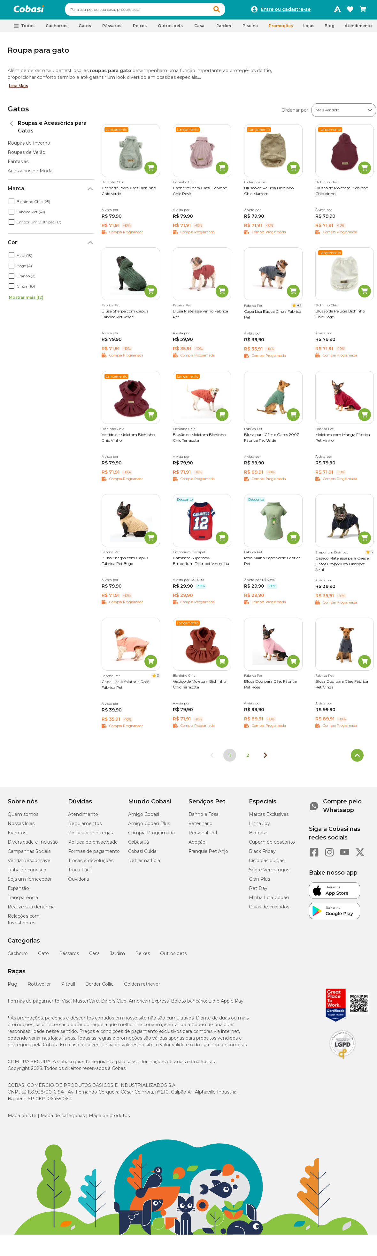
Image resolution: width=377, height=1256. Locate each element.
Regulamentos (85, 826)
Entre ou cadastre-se (286, 11)
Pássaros (69, 956)
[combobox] (157, 10)
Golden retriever (142, 987)
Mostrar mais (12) (26, 300)
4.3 (299, 308)
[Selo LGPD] (342, 1062)
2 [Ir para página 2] (247, 758)
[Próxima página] (265, 758)
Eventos (17, 836)
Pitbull (68, 987)
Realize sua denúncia (31, 910)
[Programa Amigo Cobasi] (337, 11)
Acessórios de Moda (30, 174)
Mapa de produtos (109, 1118)
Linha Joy (259, 826)
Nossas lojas (21, 826)
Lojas (308, 28)
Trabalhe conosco (27, 873)
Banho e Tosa (203, 817)
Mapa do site (22, 1118)
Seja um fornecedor (30, 882)
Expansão (18, 891)
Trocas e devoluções (90, 863)
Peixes (142, 956)
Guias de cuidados (269, 910)
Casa (94, 956)
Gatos (18, 112)
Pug (12, 987)
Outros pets (173, 956)
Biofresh (258, 836)
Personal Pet (203, 836)
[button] (228, 10)
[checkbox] (11, 204)
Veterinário (200, 826)
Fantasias (18, 164)
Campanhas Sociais (29, 854)
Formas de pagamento (94, 854)
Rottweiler (39, 987)
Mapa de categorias (63, 1118)
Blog (330, 28)
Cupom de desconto (272, 845)
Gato (43, 956)
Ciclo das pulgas (266, 863)
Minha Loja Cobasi (269, 900)
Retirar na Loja (144, 863)
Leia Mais (18, 88)
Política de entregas (90, 836)
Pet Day (258, 891)
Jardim (117, 956)
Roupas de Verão (26, 155)
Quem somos (23, 817)
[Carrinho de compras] (363, 11)
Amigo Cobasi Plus (149, 826)
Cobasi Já (138, 845)
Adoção (196, 845)
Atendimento (358, 28)
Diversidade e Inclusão (33, 845)
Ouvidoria (78, 882)
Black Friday (262, 854)
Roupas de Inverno (29, 146)
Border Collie (99, 987)
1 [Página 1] (230, 758)
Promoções (281, 28)
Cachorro (18, 956)
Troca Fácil (79, 873)
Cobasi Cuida (142, 854)
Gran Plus (259, 882)
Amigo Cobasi (143, 817)
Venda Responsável (29, 863)
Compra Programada (151, 836)
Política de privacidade (93, 845)
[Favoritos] (350, 11)
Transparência (23, 900)
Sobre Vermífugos (269, 873)
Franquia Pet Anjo (208, 854)
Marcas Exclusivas (269, 817)
